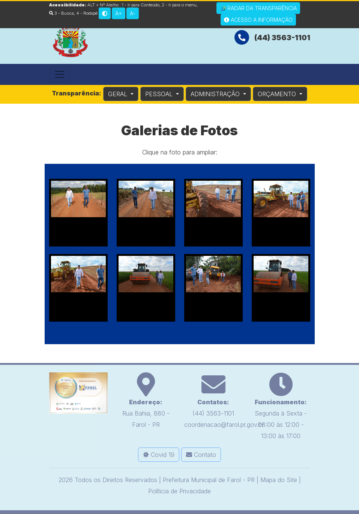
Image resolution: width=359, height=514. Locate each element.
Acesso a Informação (258, 20)
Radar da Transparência (258, 8)
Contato (201, 454)
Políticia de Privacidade (179, 491)
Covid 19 (158, 454)
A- (132, 13)
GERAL (118, 94)
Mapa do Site (278, 480)
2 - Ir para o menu (179, 5)
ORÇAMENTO (278, 94)
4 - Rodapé (87, 13)
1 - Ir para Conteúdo (140, 5)
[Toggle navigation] (59, 74)
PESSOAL (159, 94)
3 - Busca (61, 13)
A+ (118, 13)
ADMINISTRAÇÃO (216, 94)
